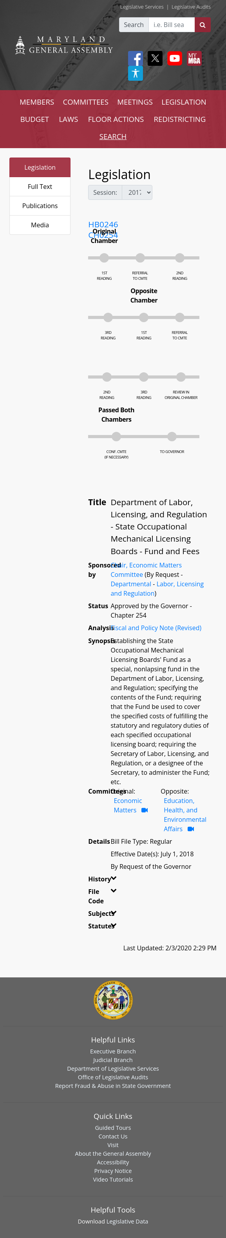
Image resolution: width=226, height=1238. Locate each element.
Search (134, 24)
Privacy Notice (113, 1171)
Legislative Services (142, 6)
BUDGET (34, 119)
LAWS (68, 119)
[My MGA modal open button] (193, 58)
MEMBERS (37, 102)
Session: (105, 192)
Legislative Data (127, 1221)
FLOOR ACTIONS (116, 119)
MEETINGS (135, 102)
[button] (110, 880)
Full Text (40, 186)
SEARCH (113, 136)
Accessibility (113, 1162)
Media (40, 225)
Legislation (40, 167)
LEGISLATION (183, 102)
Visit (112, 1145)
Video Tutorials (113, 1179)
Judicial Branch (113, 1060)
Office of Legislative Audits (113, 1077)
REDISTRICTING (180, 119)
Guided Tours (113, 1127)
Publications (40, 205)
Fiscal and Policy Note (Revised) (155, 628)
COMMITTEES (85, 102)
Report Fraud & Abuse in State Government (113, 1085)
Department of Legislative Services (113, 1068)
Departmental (130, 584)
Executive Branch (113, 1051)
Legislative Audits (191, 6)
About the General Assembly (113, 1153)
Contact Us (112, 1136)
